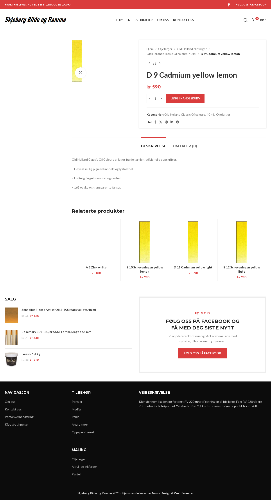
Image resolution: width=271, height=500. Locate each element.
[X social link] (160, 122)
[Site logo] (35, 20)
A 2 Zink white (96, 267)
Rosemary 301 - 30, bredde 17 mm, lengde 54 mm (56, 332)
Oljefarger (165, 49)
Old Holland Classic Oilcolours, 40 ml (171, 54)
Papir (75, 417)
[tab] (153, 144)
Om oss (10, 401)
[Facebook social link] (229, 4)
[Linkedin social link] (171, 122)
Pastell (76, 474)
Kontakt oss (13, 409)
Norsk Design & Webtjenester (173, 493)
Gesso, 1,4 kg (31, 354)
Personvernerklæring (19, 417)
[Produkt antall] (155, 98)
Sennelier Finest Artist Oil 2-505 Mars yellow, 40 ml (59, 309)
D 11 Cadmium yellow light (193, 267)
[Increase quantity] (161, 98)
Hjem (150, 49)
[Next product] (159, 63)
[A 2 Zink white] (96, 242)
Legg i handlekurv (185, 98)
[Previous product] (149, 63)
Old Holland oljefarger (192, 49)
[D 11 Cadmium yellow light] (193, 242)
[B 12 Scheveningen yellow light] (242, 242)
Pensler (77, 401)
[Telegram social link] (177, 122)
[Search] (245, 20)
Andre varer (80, 424)
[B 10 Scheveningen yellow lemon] (145, 242)
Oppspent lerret (83, 432)
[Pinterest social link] (166, 122)
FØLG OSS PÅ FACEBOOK (202, 353)
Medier (76, 409)
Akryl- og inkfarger (84, 466)
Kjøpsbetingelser (17, 424)
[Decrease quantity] (149, 98)
